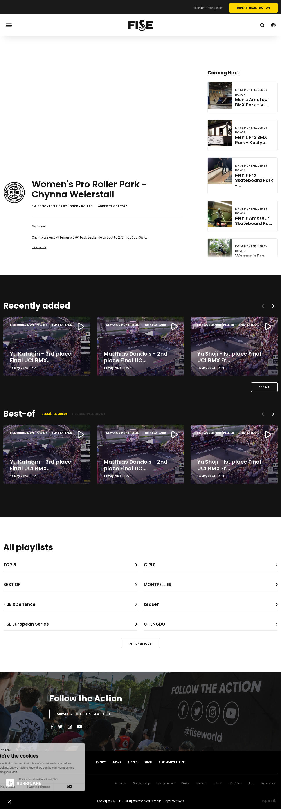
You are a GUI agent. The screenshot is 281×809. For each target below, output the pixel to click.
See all (264, 387)
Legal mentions (174, 801)
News (117, 762)
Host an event (166, 783)
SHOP (148, 762)
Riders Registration (253, 8)
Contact (201, 783)
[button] (273, 306)
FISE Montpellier (172, 762)
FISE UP (217, 783)
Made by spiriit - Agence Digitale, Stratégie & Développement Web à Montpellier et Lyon (269, 800)
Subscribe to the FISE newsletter (85, 714)
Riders (133, 762)
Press (185, 783)
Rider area (268, 783)
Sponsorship (141, 783)
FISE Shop (235, 783)
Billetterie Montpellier (208, 8)
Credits (157, 801)
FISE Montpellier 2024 (88, 414)
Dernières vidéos (55, 414)
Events (101, 762)
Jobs (251, 783)
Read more (39, 247)
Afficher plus (140, 644)
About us (121, 783)
